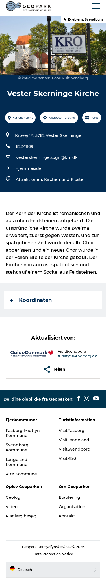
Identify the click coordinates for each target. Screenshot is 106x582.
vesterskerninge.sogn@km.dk (47, 157)
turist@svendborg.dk (77, 356)
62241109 (24, 146)
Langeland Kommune (16, 462)
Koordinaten (31, 300)
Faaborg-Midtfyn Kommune (23, 433)
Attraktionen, (30, 179)
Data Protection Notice (53, 554)
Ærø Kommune (21, 473)
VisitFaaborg (72, 430)
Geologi (13, 497)
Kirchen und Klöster (64, 179)
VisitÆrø (67, 458)
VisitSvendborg (74, 449)
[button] (78, 6)
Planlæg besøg (21, 516)
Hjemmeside (28, 168)
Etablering (69, 497)
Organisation (72, 506)
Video (12, 506)
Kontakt (67, 516)
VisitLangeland (74, 439)
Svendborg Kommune (17, 447)
